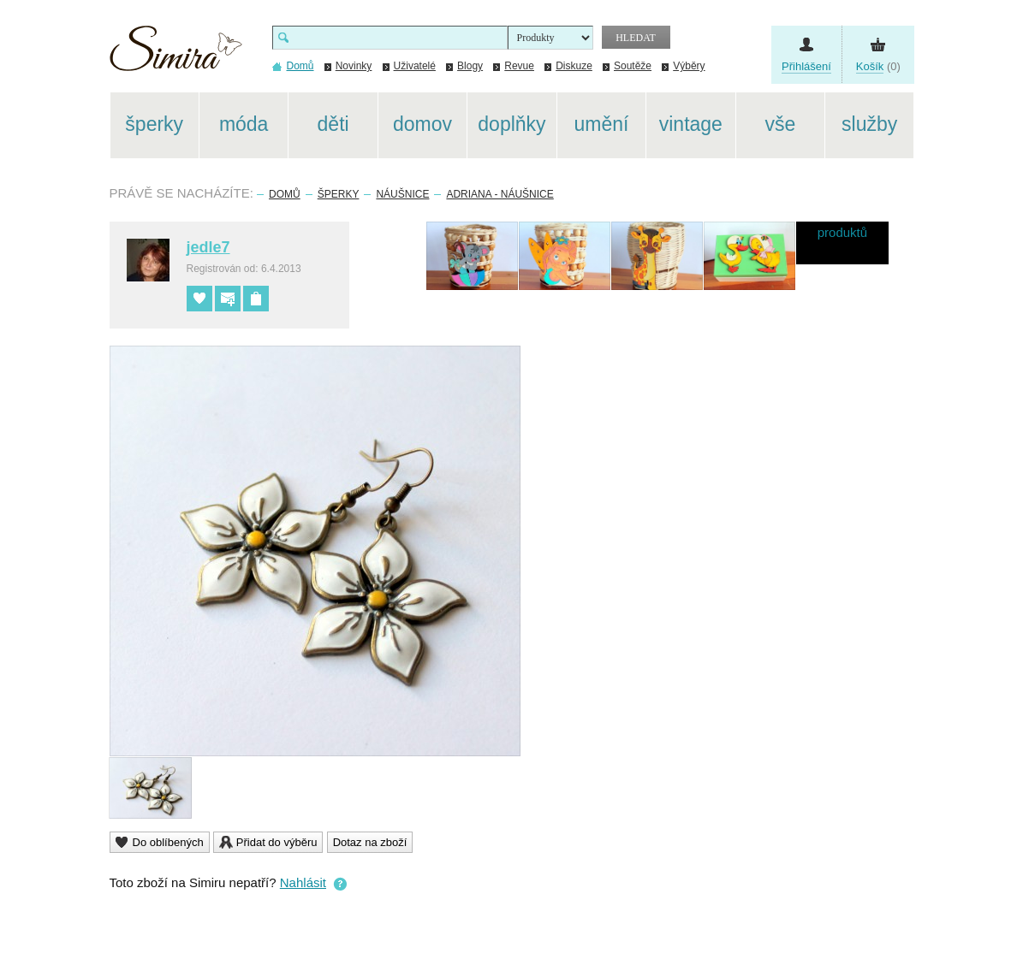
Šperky (339, 194)
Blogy (470, 66)
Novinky (354, 66)
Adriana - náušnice (499, 194)
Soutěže (632, 66)
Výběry (689, 66)
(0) (878, 67)
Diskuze (574, 66)
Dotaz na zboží (370, 842)
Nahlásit (303, 882)
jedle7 (208, 247)
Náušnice (402, 194)
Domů (284, 194)
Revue (519, 66)
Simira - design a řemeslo (176, 54)
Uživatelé (415, 66)
